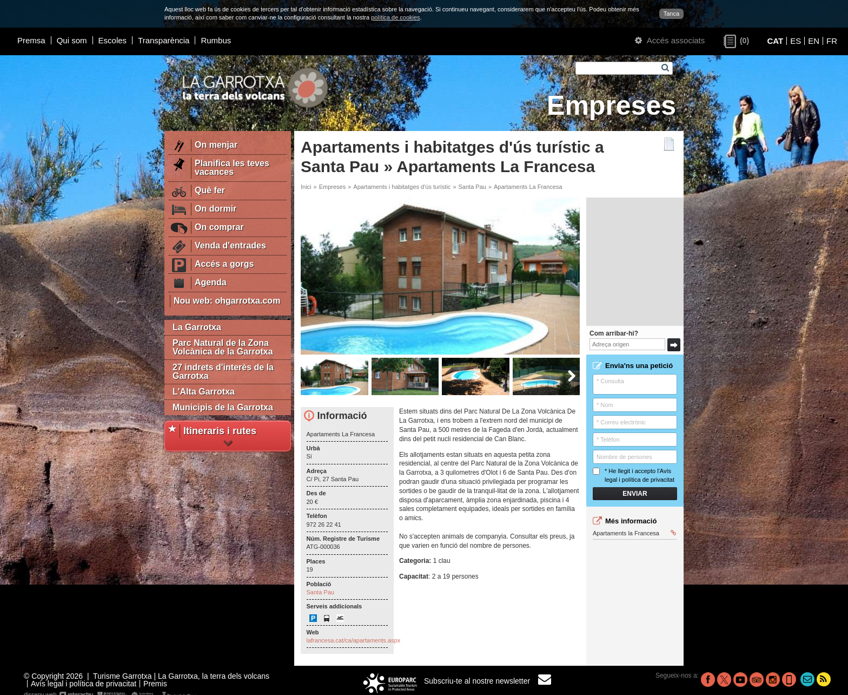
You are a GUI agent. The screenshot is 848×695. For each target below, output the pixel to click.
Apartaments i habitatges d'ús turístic (402, 186)
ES (795, 40)
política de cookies (395, 17)
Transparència (163, 40)
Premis (155, 683)
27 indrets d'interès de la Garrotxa (223, 372)
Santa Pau (472, 186)
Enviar (634, 493)
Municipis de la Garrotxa (223, 407)
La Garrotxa (197, 327)
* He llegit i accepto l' (633, 475)
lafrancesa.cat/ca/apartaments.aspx (354, 640)
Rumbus (216, 40)
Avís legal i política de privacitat (83, 683)
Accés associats (670, 40)
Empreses (332, 186)
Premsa (31, 40)
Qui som (72, 40)
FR (831, 40)
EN (813, 40)
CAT (775, 40)
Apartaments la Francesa (634, 533)
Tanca (671, 13)
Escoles (112, 40)
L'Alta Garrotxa (204, 391)
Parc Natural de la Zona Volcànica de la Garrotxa (223, 347)
